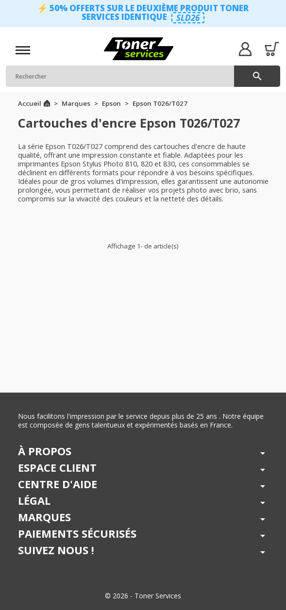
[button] (244, 48)
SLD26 (188, 17)
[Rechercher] (143, 76)
